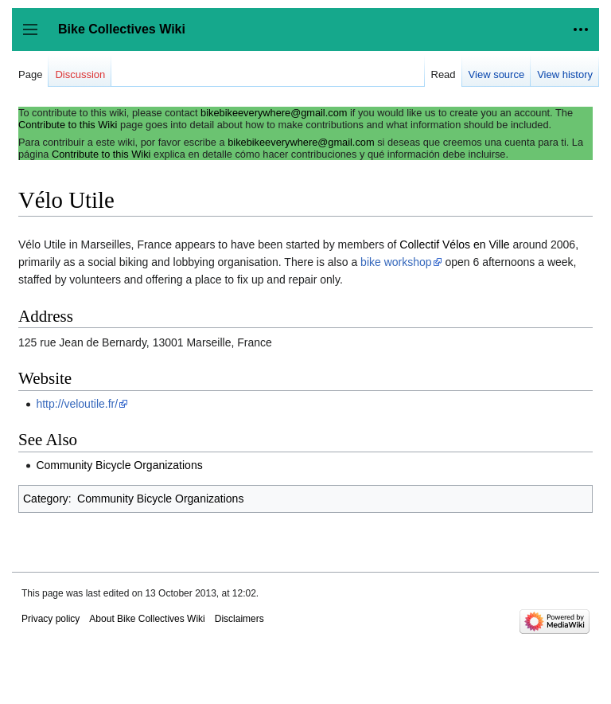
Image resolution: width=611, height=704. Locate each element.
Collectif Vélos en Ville (454, 244)
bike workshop (396, 262)
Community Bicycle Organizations (119, 465)
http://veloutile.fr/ (77, 403)
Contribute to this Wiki (67, 125)
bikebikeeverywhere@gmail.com (273, 113)
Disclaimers (239, 618)
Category (45, 498)
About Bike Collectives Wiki (146, 618)
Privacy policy (50, 618)
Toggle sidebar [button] (35, 37)
